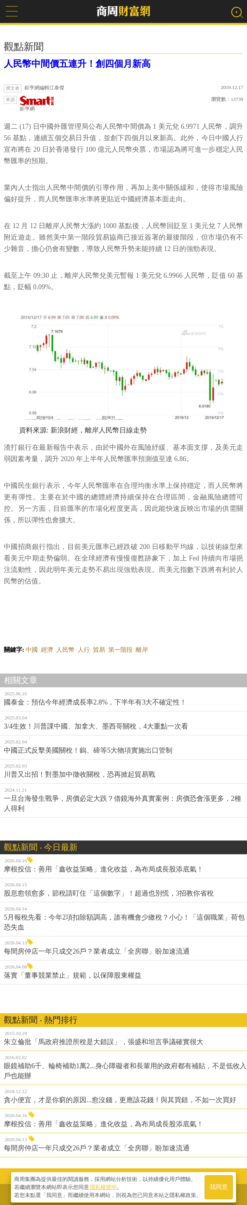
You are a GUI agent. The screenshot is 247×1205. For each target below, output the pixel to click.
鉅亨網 (37, 104)
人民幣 (65, 649)
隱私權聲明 (103, 1186)
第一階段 (120, 649)
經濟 (47, 649)
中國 (32, 649)
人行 (84, 649)
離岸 (142, 649)
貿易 (99, 649)
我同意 (219, 1186)
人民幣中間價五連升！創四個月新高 (77, 64)
